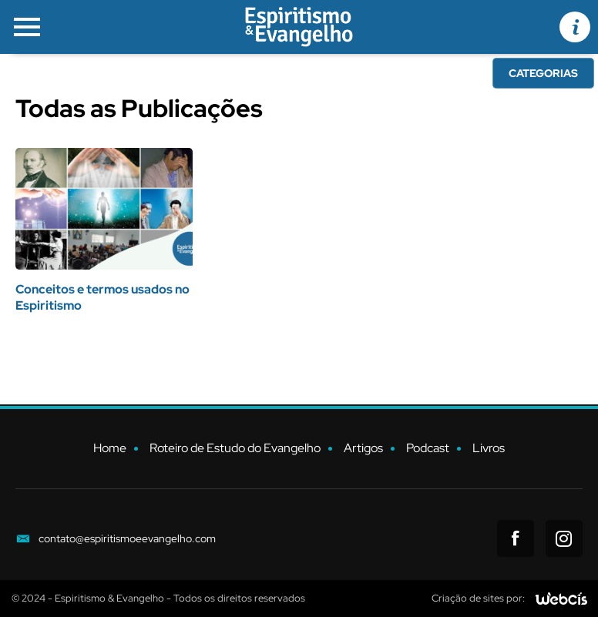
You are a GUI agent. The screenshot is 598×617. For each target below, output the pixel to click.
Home (109, 448)
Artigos (363, 448)
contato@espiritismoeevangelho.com (127, 538)
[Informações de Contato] (574, 27)
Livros (488, 448)
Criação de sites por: (478, 598)
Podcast (427, 448)
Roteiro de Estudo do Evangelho (235, 448)
